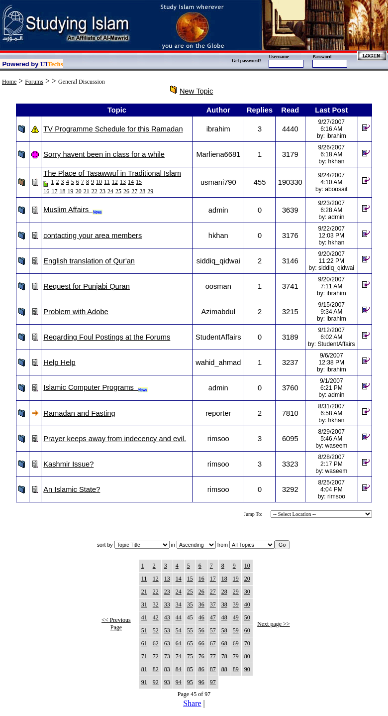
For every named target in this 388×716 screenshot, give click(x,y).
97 (213, 682)
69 (236, 643)
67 (213, 643)
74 (179, 656)
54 (179, 630)
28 (142, 191)
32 (156, 604)
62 (156, 643)
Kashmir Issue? (68, 464)
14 (131, 181)
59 (236, 630)
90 (247, 669)
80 (247, 656)
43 (167, 617)
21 (87, 191)
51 (144, 630)
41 (144, 617)
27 (134, 191)
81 (144, 669)
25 (118, 191)
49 (236, 617)
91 (144, 682)
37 (213, 604)
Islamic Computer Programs (95, 387)
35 (190, 604)
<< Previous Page (116, 623)
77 (213, 656)
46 (201, 617)
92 (156, 682)
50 (247, 617)
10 (99, 181)
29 (150, 191)
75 (190, 656)
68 (224, 643)
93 (167, 682)
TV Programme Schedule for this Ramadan (113, 129)
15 (139, 181)
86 (201, 669)
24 (110, 191)
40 (247, 604)
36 (201, 604)
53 (167, 630)
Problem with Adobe (75, 312)
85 (190, 669)
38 (224, 604)
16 (46, 191)
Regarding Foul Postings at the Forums (106, 337)
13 (123, 181)
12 (115, 181)
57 (213, 630)
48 (224, 617)
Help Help (59, 362)
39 (236, 604)
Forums (34, 81)
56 (201, 630)
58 (224, 630)
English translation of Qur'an (89, 261)
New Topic (196, 91)
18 (62, 191)
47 (213, 617)
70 (247, 643)
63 (167, 643)
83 (167, 669)
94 (179, 682)
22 (94, 191)
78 (224, 656)
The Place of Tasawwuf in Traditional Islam (112, 173)
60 (247, 630)
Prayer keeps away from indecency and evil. (114, 439)
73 (167, 656)
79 (236, 656)
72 (156, 656)
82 (156, 669)
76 (201, 656)
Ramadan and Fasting (79, 413)
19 (71, 191)
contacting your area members (92, 235)
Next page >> (273, 623)
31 (144, 604)
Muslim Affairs (72, 210)
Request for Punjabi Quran (86, 286)
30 (247, 591)
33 (167, 604)
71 (144, 656)
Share (192, 703)
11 (107, 181)
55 (190, 630)
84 (179, 669)
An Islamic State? (71, 489)
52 (156, 630)
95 (190, 682)
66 (201, 643)
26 (126, 191)
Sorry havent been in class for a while (104, 154)
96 (201, 682)
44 (179, 617)
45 (190, 617)
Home (9, 81)
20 (79, 191)
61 (144, 643)
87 (213, 669)
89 (236, 669)
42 (156, 617)
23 (102, 191)
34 (179, 604)
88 (224, 669)
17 (54, 191)
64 (179, 643)
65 (190, 643)
